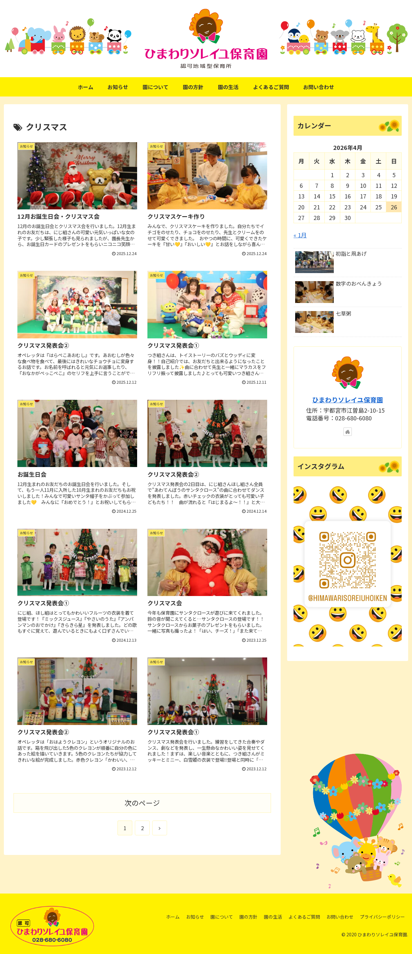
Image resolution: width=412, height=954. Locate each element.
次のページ (142, 803)
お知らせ (195, 916)
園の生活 (273, 916)
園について (222, 916)
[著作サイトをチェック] (347, 431)
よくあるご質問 (304, 916)
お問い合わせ (339, 916)
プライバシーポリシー (382, 916)
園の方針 (248, 916)
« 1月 (300, 235)
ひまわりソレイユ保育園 (347, 399)
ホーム (173, 916)
